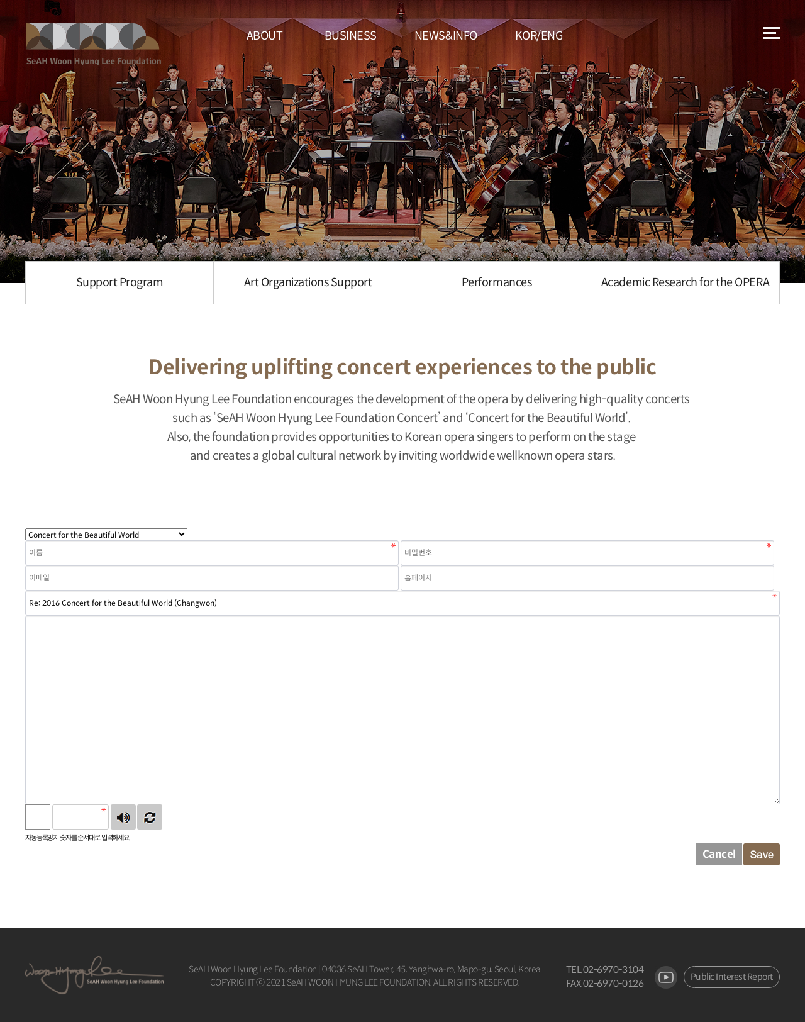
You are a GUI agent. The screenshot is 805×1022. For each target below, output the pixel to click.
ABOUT (265, 36)
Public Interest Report (732, 976)
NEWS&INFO (445, 36)
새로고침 (149, 817)
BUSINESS (351, 36)
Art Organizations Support (308, 282)
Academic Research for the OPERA (685, 282)
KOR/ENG (539, 36)
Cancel (719, 854)
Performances (496, 282)
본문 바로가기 (0, 0)
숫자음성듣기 (123, 817)
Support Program (120, 282)
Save (762, 854)
